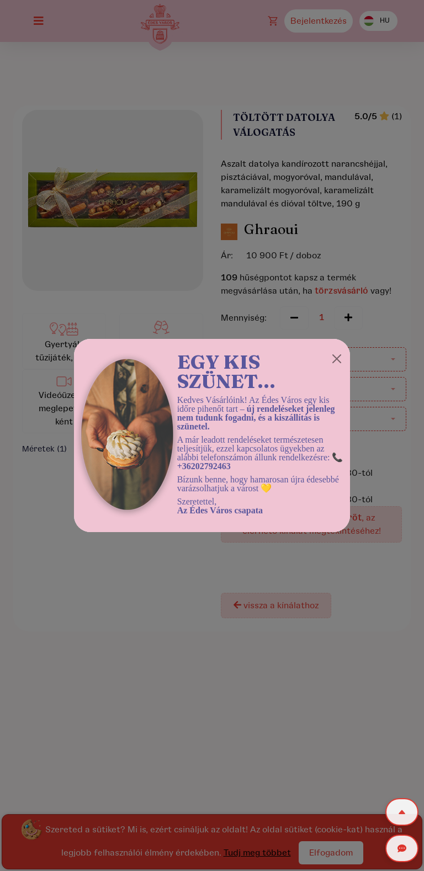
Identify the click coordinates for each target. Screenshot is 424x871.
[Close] (336, 358)
